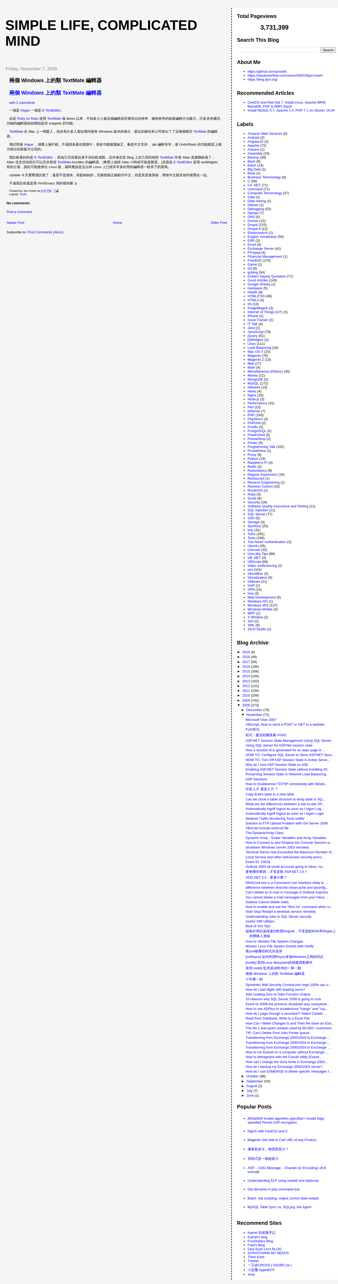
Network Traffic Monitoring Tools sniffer (275, 819)
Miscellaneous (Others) (265, 371)
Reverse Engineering (264, 482)
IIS (250, 304)
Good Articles (258, 280)
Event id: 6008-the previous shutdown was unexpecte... (288, 1004)
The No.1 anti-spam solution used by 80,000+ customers (289, 1028)
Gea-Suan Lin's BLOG (265, 1249)
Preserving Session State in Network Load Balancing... (287, 774)
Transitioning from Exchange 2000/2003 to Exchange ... (288, 1038)
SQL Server (256, 514)
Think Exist (256, 1257)
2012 (246, 686)
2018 (246, 657)
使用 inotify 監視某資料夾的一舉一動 (273, 968)
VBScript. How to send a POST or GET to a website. (285, 724)
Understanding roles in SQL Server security (279, 917)
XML (251, 625)
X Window (255, 617)
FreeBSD (255, 260)
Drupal (253, 225)
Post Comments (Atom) (45, 232)
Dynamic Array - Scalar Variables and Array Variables (286, 838)
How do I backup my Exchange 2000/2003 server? (284, 1067)
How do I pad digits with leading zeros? (275, 989)
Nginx (252, 395)
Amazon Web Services (265, 134)
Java (251, 328)
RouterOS (255, 490)
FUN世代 (253, 729)
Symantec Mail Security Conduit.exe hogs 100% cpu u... (288, 985)
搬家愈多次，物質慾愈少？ (268, 1149)
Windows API (258, 601)
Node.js (253, 399)
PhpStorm (255, 419)
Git (250, 268)
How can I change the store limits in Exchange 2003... (286, 1062)
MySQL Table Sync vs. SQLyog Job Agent (280, 1207)
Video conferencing (262, 566)
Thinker (253, 1261)
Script (252, 498)
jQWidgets (256, 340)
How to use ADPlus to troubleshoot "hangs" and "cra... (287, 1009)
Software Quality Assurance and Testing (278, 506)
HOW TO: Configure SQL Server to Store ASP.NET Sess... (290, 755)
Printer (253, 443)
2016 (246, 667)
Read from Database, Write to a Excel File (278, 1018)
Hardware (255, 288)
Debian (253, 205)
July (249, 1091)
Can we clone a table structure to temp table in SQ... (285, 799)
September (255, 1081)
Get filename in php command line (274, 1189)
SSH (251, 518)
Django (253, 213)
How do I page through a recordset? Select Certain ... (286, 1014)
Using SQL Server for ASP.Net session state (279, 745)
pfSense (254, 411)
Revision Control (260, 486)
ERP (251, 241)
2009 (246, 700)
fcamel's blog (257, 1237)
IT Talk (253, 324)
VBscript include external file (267, 828)
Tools (23, 194)
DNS (251, 217)
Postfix (253, 427)
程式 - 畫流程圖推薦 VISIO (266, 735)
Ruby (252, 494)
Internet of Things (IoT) (265, 312)
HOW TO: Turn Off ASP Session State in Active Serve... (288, 760)
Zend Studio (257, 629)
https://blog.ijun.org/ (263, 79)
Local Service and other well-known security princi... (285, 857)
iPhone (253, 316)
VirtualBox (255, 574)
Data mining (257, 201)
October (253, 1076)
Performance (257, 403)
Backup (253, 157)
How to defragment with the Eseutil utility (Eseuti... (284, 1057)
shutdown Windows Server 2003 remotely (277, 847)
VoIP (251, 585)
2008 (246, 705)
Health (253, 292)
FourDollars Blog (260, 1241)
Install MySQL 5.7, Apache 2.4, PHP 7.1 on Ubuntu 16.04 (291, 110)
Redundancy (257, 470)
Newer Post (15, 223)
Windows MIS (258, 605)
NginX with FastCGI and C (268, 1131)
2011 (246, 691)
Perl (251, 407)
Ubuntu (253, 546)
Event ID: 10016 (258, 862)
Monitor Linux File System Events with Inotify (280, 946)
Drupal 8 (254, 229)
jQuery (253, 336)
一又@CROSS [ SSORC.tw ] (270, 1265)
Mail (251, 363)
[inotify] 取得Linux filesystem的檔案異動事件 (279, 963)
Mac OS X (255, 352)
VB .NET (254, 558)
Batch (252, 165)
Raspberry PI (258, 463)
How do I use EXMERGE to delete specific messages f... (289, 1071)
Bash (252, 161)
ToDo (252, 534)
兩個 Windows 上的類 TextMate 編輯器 (55, 80)
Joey (251, 1274)
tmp (250, 530)
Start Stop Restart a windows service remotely (281, 912)
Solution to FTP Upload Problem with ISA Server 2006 (287, 823)
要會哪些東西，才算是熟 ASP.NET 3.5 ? (276, 872)
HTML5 (253, 300)
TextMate (54, 118)
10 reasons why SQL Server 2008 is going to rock (283, 999)
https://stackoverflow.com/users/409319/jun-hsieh (285, 75)
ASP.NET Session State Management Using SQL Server (288, 741)
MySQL (253, 383)
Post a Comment (19, 212)
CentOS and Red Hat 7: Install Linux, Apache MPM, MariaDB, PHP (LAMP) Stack (287, 104)
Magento (254, 356)
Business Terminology (264, 177)
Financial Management (265, 256)
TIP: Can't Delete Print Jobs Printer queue (277, 1033)
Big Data (254, 169)
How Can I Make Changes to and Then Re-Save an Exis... (290, 1023)
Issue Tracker (258, 320)
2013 (246, 681)
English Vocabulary (262, 237)
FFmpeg (254, 252)
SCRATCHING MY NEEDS (268, 1253)
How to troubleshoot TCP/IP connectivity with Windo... (286, 784)
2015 (246, 671)
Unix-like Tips (258, 554)
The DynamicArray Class (265, 833)
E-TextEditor (51, 110)
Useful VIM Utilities (260, 921)
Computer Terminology (265, 193)
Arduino (254, 149)
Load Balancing (259, 348)
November (254, 715)
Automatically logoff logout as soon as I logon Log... (285, 809)
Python (253, 459)
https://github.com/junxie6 (267, 71)
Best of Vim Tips (258, 926)
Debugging (256, 209)
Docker (253, 221)
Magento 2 (256, 359)
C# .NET (254, 185)
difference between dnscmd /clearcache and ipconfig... (287, 887)
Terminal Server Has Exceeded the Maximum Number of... (290, 852)
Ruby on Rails (28, 118)
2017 (246, 662)
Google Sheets (259, 284)
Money (253, 375)
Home (117, 223)
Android (254, 138)
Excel (252, 245)
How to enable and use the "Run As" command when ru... (289, 907)
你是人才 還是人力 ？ (262, 789)
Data (251, 197)
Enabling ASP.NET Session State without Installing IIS (286, 769)
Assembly (255, 153)
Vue (251, 593)
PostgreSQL (257, 431)
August (252, 1086)
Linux (252, 344)
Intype (25, 110)
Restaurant (256, 478)
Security (254, 502)
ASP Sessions (256, 779)
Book (252, 173)
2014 (246, 676)
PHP (251, 415)
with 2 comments (22, 103)
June (250, 1095)
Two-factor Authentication (267, 542)
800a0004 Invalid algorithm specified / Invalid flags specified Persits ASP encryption (286, 1120)
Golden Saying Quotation (267, 276)
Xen (251, 621)
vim (250, 570)
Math (251, 367)
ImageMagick (258, 308)
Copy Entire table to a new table (270, 794)
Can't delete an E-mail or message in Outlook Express (287, 892)
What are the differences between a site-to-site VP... (285, 804)
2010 (246, 695)
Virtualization (257, 578)
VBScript (254, 562)
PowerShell (256, 435)
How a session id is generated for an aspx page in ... (285, 750)
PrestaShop (257, 439)
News (252, 391)
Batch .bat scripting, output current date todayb (283, 1198)
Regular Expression (263, 474)
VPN (251, 589)
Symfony (254, 526)
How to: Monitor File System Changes (274, 941)
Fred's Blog (256, 1245)
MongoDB (255, 379)
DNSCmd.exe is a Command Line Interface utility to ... (287, 883)
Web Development (262, 597)
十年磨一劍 (254, 979)
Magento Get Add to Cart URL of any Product (282, 1140)
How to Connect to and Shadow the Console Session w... (289, 843)
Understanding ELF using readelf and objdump (283, 1181)
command (255, 189)
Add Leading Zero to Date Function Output (278, 994)
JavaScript (256, 332)
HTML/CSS (256, 296)
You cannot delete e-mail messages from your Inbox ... (287, 897)
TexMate (200, 131)
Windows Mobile (260, 609)
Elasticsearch (258, 233)
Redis (252, 467)
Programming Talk (261, 447)
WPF (251, 613)
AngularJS (256, 141)
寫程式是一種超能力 (263, 1159)
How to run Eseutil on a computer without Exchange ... (287, 1052)
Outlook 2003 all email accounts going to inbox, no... (285, 867)
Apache (253, 145)
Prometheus (257, 451)
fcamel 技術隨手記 (262, 1233)
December (254, 710)
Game (252, 264)
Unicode (254, 550)
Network (254, 387)
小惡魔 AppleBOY (261, 1270)
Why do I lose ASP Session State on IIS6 (277, 765)
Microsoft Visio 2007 (261, 720)
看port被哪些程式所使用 (264, 951)
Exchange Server (261, 249)
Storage (254, 522)
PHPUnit (254, 423)
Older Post (219, 223)
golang (253, 272)
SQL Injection (258, 510)
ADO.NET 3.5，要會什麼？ (266, 877)
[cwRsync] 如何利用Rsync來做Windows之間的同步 (284, 957)
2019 (246, 652)
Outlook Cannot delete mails (267, 902)
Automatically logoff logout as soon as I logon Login (285, 813)
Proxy (252, 455)
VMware (254, 581)
